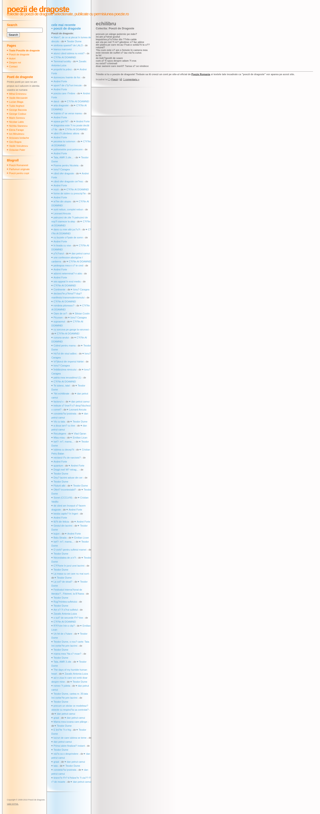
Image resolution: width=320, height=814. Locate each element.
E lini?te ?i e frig (62, 729)
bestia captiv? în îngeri (66, 513)
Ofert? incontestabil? (65, 489)
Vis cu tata (59, 421)
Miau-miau (59, 437)
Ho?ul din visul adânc (65, 353)
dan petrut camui (81, 253)
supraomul (59, 321)
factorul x (59, 401)
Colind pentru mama (65, 345)
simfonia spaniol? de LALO (68, 45)
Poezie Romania (200, 74)
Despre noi (15, 62)
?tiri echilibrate (61, 393)
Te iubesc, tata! (62, 385)
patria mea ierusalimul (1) (67, 377)
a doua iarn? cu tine (64, 425)
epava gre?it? (61, 121)
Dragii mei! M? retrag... (66, 469)
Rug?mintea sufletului (65, 601)
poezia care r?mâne (64, 93)
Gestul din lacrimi (63, 525)
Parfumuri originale (19, 169)
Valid (12, 804)
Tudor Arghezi (16, 106)
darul (56, 101)
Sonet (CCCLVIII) (63, 497)
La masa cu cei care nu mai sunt (71, 573)
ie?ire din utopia (62, 201)
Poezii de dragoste (38, 9)
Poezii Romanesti (18, 165)
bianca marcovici (63, 49)
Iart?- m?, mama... (64, 441)
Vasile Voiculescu (18, 146)
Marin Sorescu (17, 118)
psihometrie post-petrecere (68, 149)
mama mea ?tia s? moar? (68, 653)
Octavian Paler (17, 150)
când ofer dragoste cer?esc (69, 181)
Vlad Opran (80, 433)
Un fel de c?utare (63, 633)
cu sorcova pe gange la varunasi (71, 329)
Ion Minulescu (16, 134)
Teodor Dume (74, 41)
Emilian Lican (80, 437)
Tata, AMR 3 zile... (63, 157)
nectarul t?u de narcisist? (67, 457)
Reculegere (60, 433)
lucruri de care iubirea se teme (70, 737)
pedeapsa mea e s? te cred (68, 265)
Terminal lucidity (62, 61)
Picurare (58, 317)
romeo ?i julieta (62, 685)
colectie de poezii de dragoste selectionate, (40, 14)
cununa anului (61, 337)
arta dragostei (61, 105)
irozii (56, 189)
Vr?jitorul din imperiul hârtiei (69, 361)
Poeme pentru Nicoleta (66, 165)
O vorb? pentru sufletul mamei (70, 549)
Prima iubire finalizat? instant (69, 745)
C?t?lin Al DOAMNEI (65, 57)
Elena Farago (16, 130)
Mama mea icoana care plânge (70, 721)
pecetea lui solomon (64, 141)
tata (56, 765)
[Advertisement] (177, 102)
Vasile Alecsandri (18, 97)
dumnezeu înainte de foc (67, 77)
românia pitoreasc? (64, 305)
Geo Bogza (15, 142)
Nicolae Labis (16, 122)
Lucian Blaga (16, 101)
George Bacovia (18, 110)
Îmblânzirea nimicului (65, 369)
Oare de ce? (60, 313)
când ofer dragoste (64, 173)
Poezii (114, 79)
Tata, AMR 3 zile (62, 661)
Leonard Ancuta (62, 213)
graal (56, 717)
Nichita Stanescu (18, 126)
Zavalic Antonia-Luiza (65, 613)
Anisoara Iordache (19, 138)
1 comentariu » (131, 79)
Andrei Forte (60, 81)
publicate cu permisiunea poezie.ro (101, 14)
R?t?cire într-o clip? (64, 625)
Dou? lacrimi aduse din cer (68, 477)
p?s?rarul (59, 253)
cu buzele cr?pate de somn (68, 237)
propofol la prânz (63, 69)
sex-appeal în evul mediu (67, 281)
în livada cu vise (62, 245)
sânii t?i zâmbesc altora (66, 133)
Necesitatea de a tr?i (65, 557)
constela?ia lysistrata (65, 413)
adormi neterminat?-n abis (68, 273)
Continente (59, 289)
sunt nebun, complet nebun (68, 209)
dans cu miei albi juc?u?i (67, 229)
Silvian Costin (82, 313)
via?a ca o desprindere (66, 753)
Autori (12, 58)
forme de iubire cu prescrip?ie (70, 193)
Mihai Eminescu (17, 93)
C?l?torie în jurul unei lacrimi (69, 565)
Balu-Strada (60, 537)
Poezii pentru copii (19, 173)
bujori (57, 533)
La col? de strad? (63, 581)
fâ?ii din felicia (61, 521)
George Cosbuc (17, 114)
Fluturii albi (59, 485)
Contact (13, 66)
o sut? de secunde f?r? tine (68, 617)
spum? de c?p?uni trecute (68, 85)
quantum (58, 465)
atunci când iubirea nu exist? (69, 53)
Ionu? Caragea (62, 169)
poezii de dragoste (67, 28)
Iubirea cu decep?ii (64, 449)
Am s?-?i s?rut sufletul (66, 609)
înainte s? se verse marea (68, 113)
